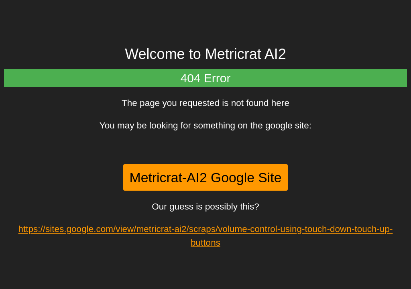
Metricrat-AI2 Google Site (206, 177)
